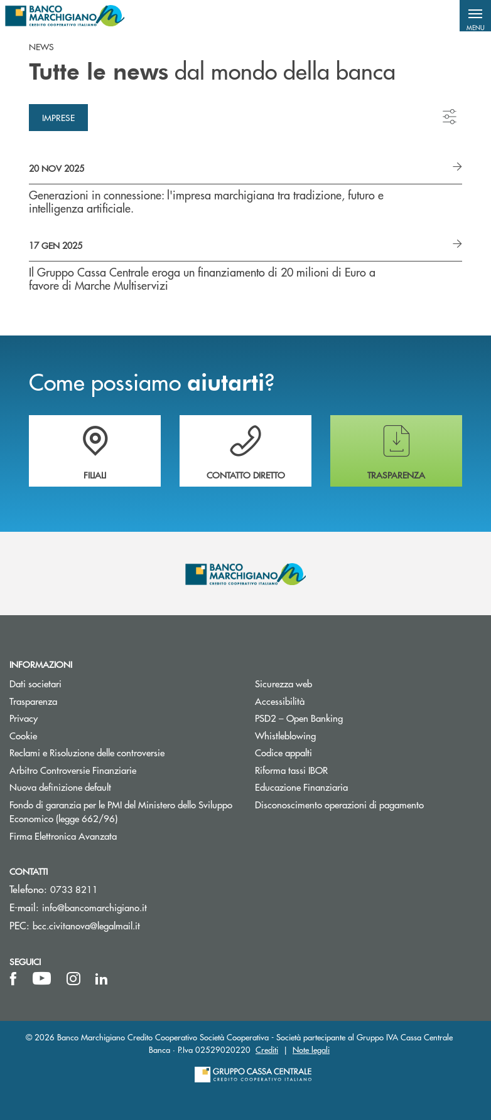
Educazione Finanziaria (301, 786)
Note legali (311, 1049)
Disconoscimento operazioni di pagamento (339, 804)
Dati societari (35, 683)
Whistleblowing (285, 735)
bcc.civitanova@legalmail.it (86, 925)
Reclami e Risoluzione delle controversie (87, 752)
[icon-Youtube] (41, 979)
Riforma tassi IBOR (339, 769)
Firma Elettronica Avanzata (63, 835)
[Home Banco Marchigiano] (64, 15)
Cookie (23, 735)
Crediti (267, 1049)
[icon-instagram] (73, 979)
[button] (475, 15)
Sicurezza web (283, 683)
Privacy (70, 717)
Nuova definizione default (60, 786)
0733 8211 (74, 888)
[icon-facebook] (13, 979)
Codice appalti (331, 752)
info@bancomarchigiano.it (94, 907)
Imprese (58, 117)
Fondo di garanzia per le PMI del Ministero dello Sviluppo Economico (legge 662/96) (120, 811)
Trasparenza (33, 700)
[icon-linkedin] (102, 979)
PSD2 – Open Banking (346, 717)
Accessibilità (280, 700)
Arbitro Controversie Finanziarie (120, 769)
